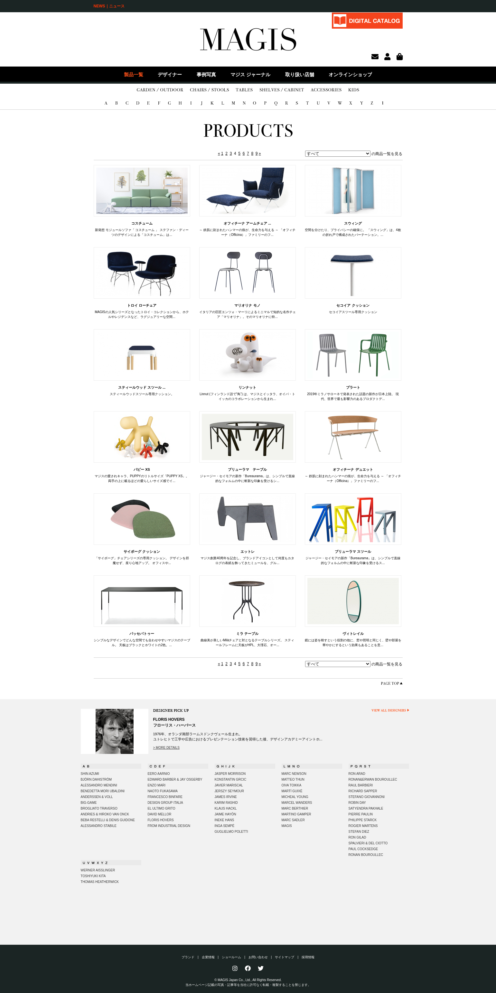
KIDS (353, 90)
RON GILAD (357, 837)
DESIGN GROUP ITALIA (165, 802)
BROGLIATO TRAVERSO (99, 808)
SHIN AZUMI (90, 773)
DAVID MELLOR (160, 814)
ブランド (188, 957)
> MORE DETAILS (166, 747)
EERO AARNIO (159, 773)
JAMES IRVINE (226, 797)
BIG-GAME (89, 802)
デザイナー (170, 74)
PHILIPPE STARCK (363, 820)
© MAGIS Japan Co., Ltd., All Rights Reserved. (248, 980)
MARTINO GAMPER (296, 814)
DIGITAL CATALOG (367, 20)
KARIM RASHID (226, 802)
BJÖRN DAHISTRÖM (96, 779)
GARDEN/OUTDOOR (160, 90)
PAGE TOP (392, 683)
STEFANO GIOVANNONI (367, 797)
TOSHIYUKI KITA (93, 876)
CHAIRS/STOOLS (209, 90)
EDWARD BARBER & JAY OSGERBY (175, 779)
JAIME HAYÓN (225, 814)
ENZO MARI (157, 785)
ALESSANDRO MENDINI (99, 785)
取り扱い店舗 (299, 74)
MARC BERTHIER (295, 808)
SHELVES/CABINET (282, 90)
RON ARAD (357, 773)
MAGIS (287, 826)
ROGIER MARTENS (363, 826)
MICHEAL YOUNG (295, 797)
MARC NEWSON (294, 773)
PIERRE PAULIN (361, 814)
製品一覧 (133, 74)
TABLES (244, 90)
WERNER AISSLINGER (98, 870)
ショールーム (231, 957)
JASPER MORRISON (230, 773)
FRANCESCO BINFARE (165, 797)
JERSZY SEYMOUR (229, 791)
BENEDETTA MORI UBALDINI (103, 791)
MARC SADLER (293, 820)
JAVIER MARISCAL (229, 785)
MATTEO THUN (293, 779)
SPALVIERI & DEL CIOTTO (368, 843)
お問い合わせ (258, 957)
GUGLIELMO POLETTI (231, 831)
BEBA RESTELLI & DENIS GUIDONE (108, 820)
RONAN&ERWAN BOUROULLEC (373, 779)
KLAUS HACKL (226, 808)
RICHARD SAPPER (363, 791)
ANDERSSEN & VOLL (97, 797)
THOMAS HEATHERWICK (100, 882)
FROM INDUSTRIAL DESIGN (169, 826)
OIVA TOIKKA (292, 785)
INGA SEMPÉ (225, 826)
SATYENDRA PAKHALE (366, 808)
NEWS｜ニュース (109, 6)
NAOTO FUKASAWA (163, 791)
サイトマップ (284, 957)
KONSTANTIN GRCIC (231, 779)
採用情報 (308, 957)
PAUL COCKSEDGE (363, 849)
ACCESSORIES (326, 90)
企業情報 (208, 957)
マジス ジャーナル (250, 74)
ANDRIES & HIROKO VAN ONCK (105, 814)
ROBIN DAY (357, 802)
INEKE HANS (224, 820)
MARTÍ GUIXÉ (292, 791)
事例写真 (206, 74)
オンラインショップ (350, 74)
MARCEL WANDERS (297, 802)
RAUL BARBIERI (361, 785)
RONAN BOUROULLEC (366, 855)
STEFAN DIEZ (359, 831)
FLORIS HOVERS (161, 820)
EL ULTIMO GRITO (161, 808)
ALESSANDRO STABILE (99, 826)
